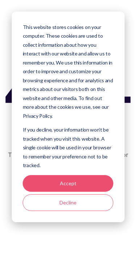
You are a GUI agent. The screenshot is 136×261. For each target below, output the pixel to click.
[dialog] (68, 117)
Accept (68, 183)
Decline (68, 202)
